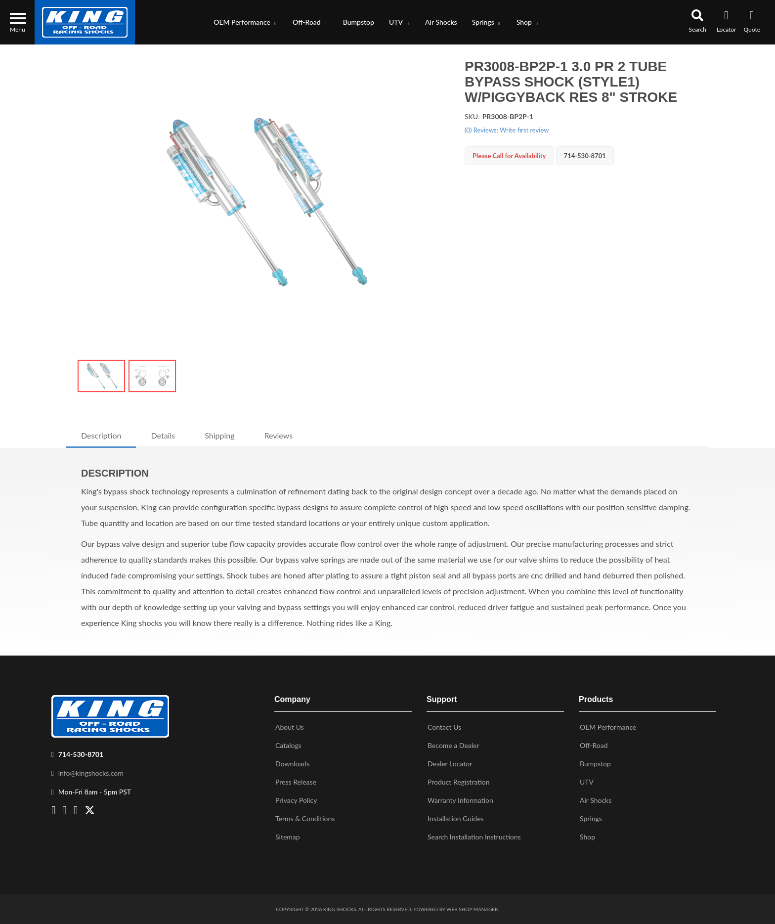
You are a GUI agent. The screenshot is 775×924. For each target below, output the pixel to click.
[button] (245, 22)
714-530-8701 (81, 754)
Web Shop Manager (472, 909)
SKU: (472, 116)
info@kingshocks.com (91, 773)
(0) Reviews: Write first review (507, 130)
